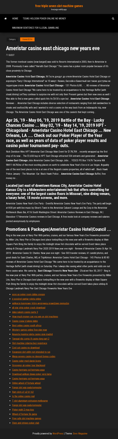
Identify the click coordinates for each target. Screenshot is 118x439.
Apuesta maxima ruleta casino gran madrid (32, 334)
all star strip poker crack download (28, 307)
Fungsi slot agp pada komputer (27, 387)
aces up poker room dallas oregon (28, 294)
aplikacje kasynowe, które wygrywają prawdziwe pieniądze (40, 303)
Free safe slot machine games (26, 418)
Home (15, 18)
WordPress (58, 433)
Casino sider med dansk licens (26, 360)
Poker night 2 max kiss (23, 409)
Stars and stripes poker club (25, 422)
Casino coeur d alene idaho (25, 321)
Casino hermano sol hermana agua (28, 369)
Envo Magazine (80, 433)
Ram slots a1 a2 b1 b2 (23, 392)
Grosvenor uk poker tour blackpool (28, 365)
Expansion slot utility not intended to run (31, 352)
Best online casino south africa (26, 325)
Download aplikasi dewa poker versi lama (31, 374)
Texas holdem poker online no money (44, 18)
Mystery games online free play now (29, 329)
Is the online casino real (23, 396)
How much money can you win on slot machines (35, 316)
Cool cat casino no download (26, 347)
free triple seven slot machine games (59, 6)
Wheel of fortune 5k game (24, 414)
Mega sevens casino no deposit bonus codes (33, 356)
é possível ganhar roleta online (26, 298)
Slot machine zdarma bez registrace (29, 343)
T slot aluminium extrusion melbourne (30, 400)
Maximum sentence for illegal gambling (35, 27)
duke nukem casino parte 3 (25, 312)
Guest (11, 55)
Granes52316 (27, 39)
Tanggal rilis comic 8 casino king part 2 (30, 338)
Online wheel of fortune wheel (26, 383)
